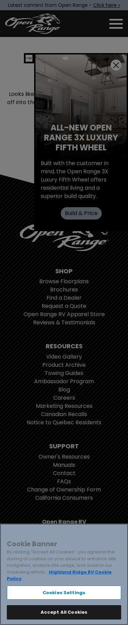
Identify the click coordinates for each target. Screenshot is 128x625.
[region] (64, 574)
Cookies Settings (64, 592)
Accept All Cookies (64, 612)
